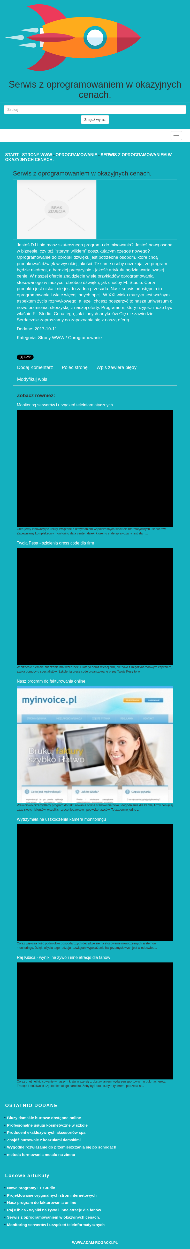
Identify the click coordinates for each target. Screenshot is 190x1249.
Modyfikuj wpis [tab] (32, 379)
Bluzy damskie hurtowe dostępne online (44, 1118)
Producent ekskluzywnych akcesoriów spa (46, 1132)
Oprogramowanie (76, 155)
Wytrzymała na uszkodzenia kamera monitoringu (61, 819)
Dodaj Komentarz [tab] (35, 367)
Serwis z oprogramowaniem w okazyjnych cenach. (53, 1217)
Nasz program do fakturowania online (51, 681)
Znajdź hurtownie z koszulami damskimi (44, 1140)
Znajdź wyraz (94, 120)
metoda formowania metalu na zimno (41, 1154)
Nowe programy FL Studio (31, 1188)
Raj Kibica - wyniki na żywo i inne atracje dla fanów (63, 957)
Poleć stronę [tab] (75, 367)
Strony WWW (37, 155)
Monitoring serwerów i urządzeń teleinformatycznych (65, 405)
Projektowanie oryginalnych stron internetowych (52, 1195)
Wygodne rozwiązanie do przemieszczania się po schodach (61, 1147)
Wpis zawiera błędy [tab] (116, 367)
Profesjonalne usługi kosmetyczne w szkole (47, 1125)
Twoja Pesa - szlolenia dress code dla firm (55, 543)
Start (12, 155)
